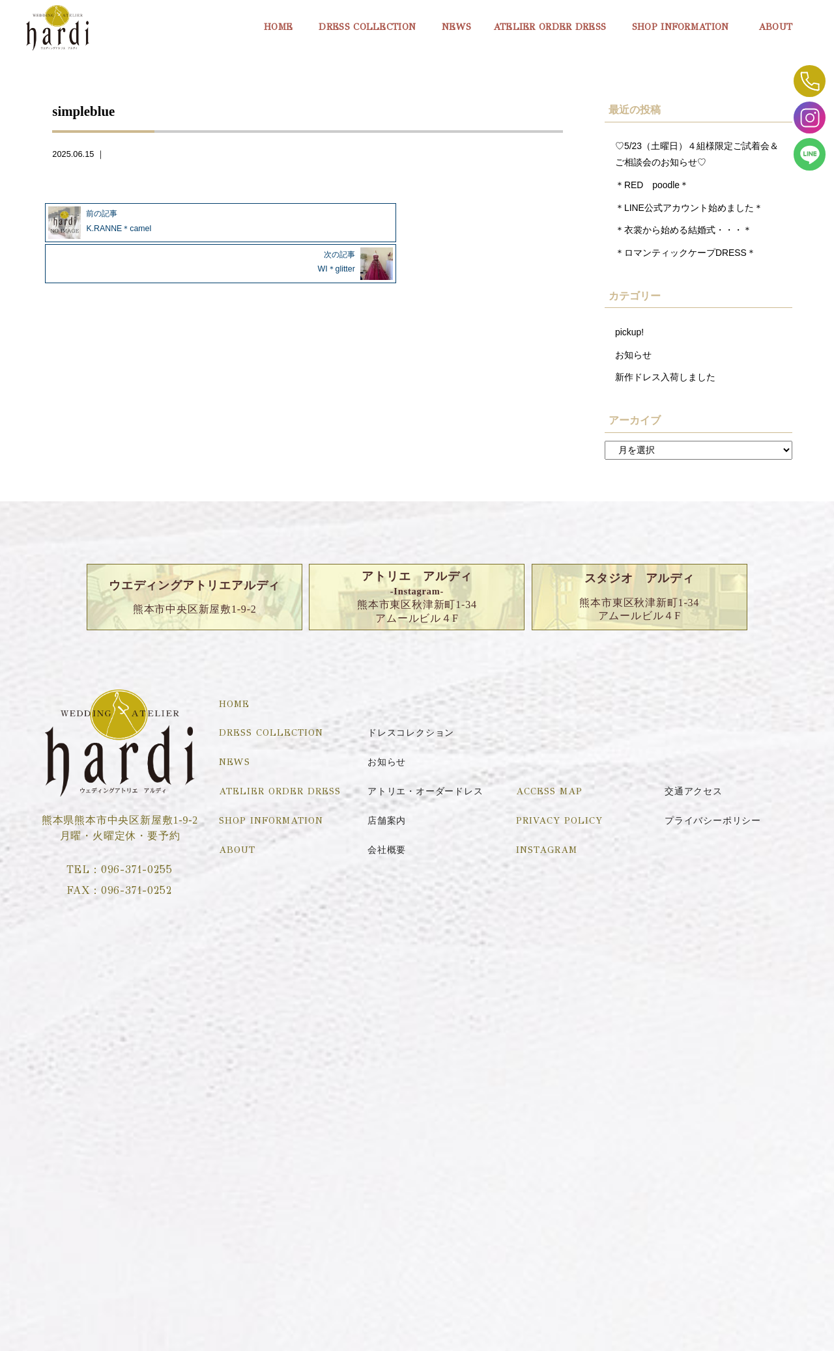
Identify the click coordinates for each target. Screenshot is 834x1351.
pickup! (630, 335)
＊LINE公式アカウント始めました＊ (689, 209)
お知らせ (633, 359)
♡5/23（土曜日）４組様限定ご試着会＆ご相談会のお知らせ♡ (697, 154)
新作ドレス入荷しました (665, 381)
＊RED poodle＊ (653, 186)
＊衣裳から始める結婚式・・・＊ (683, 232)
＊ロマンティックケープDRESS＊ (686, 255)
